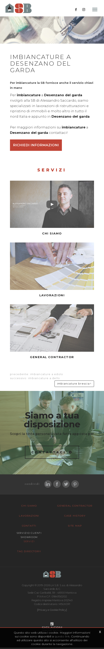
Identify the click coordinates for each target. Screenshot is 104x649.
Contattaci (48, 453)
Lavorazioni (29, 517)
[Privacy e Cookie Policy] (52, 611)
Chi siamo (29, 507)
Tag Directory (29, 552)
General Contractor (74, 507)
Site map (75, 527)
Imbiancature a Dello (44, 379)
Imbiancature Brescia (73, 384)
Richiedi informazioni (36, 146)
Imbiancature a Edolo (46, 375)
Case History (75, 517)
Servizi (29, 543)
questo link (62, 636)
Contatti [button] (29, 527)
